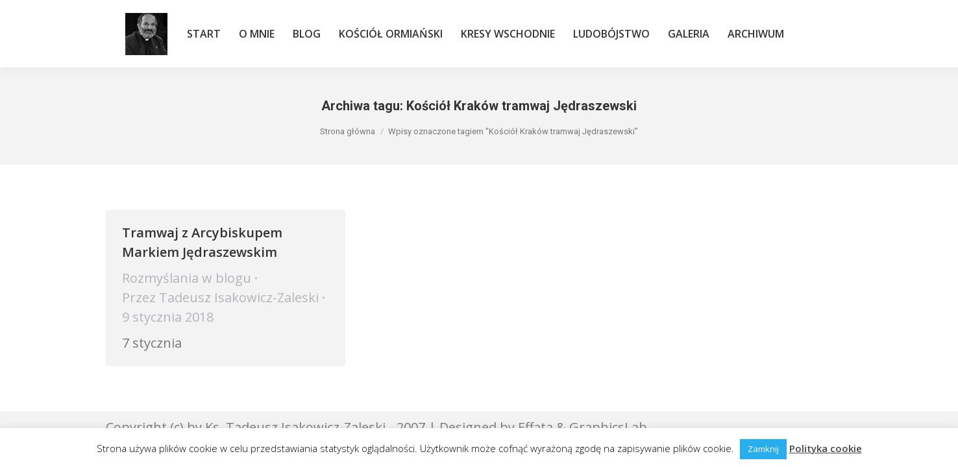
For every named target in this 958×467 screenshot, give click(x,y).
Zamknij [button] (763, 449)
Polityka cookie (825, 448)
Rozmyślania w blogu (186, 278)
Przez (220, 297)
